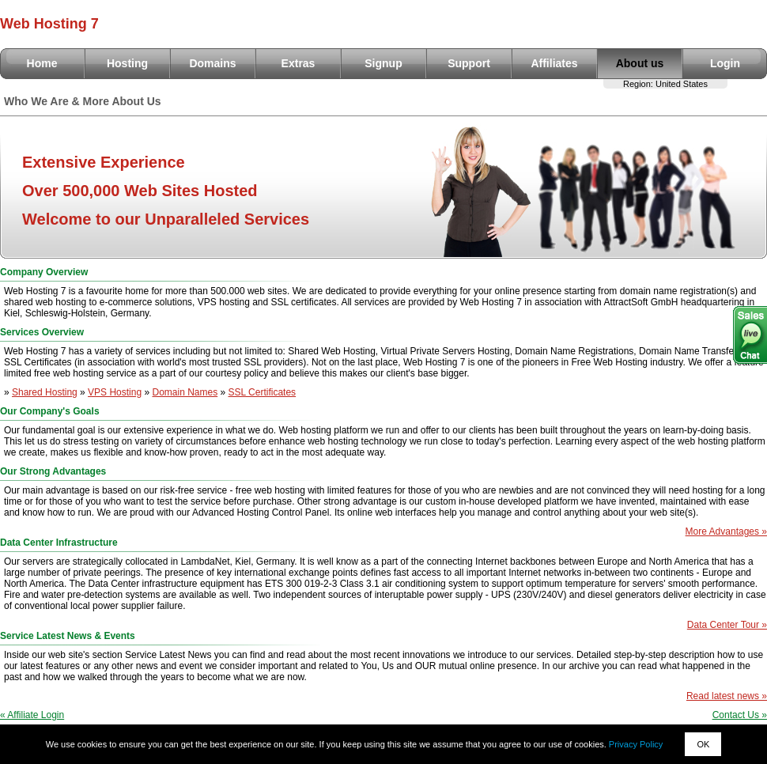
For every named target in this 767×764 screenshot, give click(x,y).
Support (469, 63)
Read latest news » (726, 696)
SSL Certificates (263, 392)
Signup (383, 63)
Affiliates (554, 63)
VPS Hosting (115, 392)
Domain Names (184, 392)
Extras (298, 63)
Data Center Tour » (727, 624)
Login (725, 63)
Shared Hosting (44, 392)
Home (42, 63)
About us (640, 63)
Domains (212, 63)
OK (703, 744)
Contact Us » (739, 715)
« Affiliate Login (32, 715)
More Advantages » (726, 531)
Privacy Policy (636, 744)
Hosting (127, 63)
